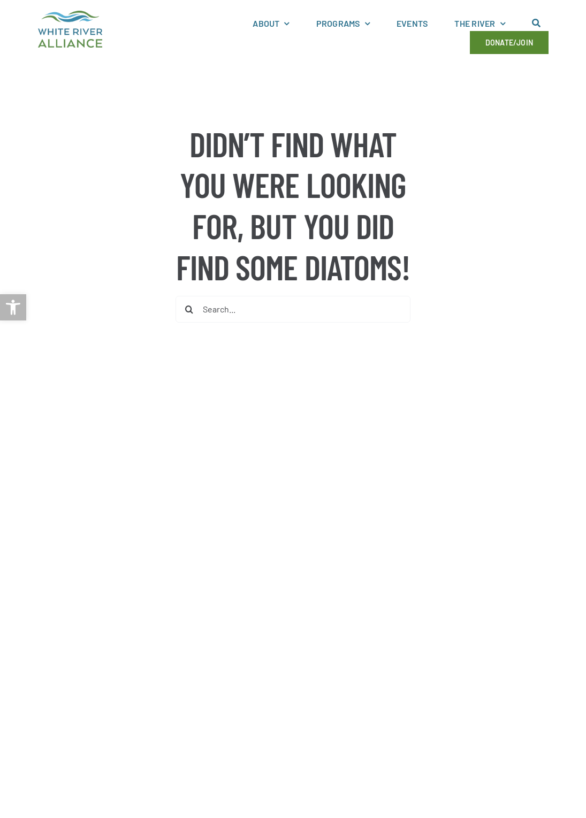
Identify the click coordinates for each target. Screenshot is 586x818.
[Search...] (293, 309)
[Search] (189, 309)
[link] (13, 307)
